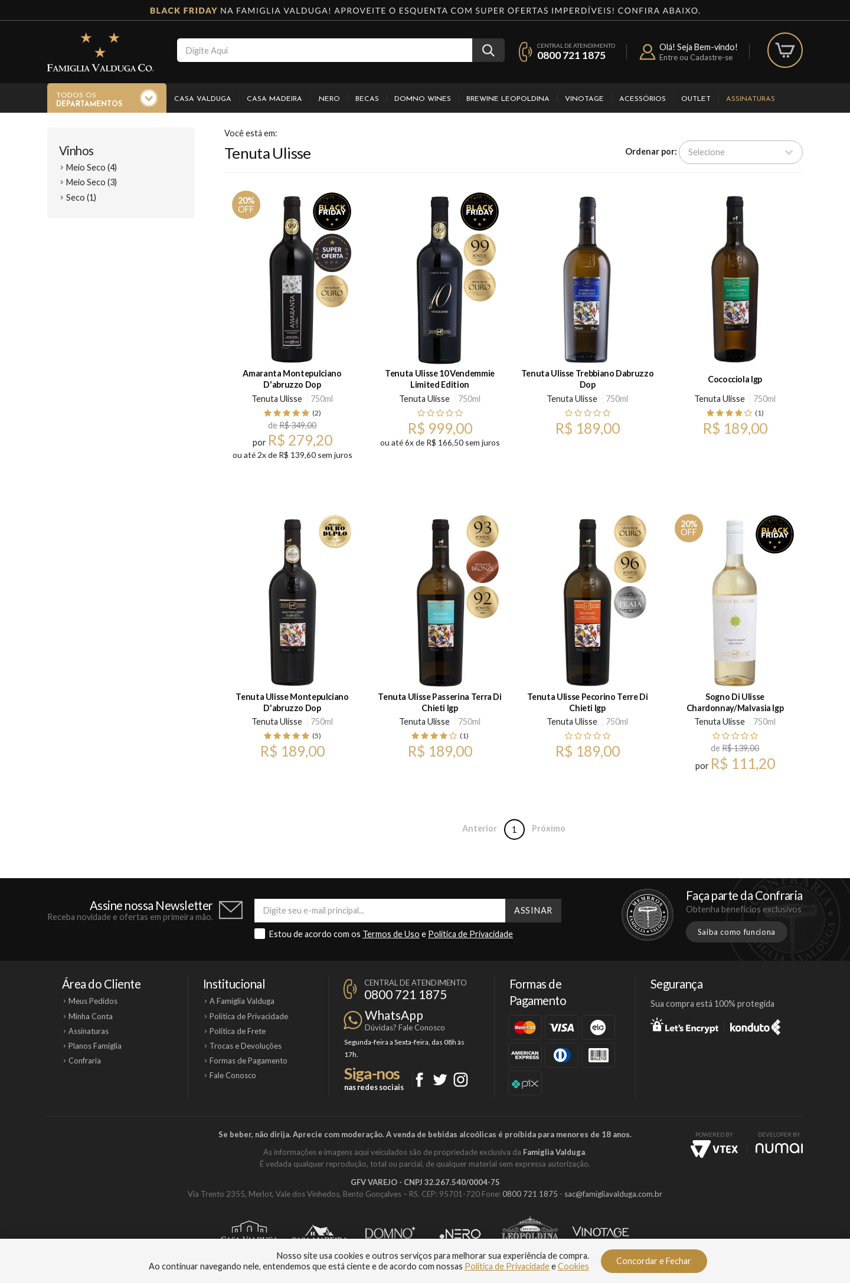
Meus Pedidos (92, 1001)
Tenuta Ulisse (276, 399)
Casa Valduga (202, 99)
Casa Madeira (274, 99)
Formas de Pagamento (248, 1060)
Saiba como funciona (737, 932)
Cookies (573, 1266)
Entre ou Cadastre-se (696, 57)
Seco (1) (81, 197)
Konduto (755, 1025)
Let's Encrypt (684, 1025)
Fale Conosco (233, 1075)
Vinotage (584, 99)
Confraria (84, 1060)
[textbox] (324, 50)
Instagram (460, 1079)
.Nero (329, 99)
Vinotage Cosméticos (600, 1234)
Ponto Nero (460, 1234)
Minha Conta (90, 1016)
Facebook (419, 1079)
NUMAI (779, 1148)
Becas (367, 99)
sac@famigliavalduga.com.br (613, 1194)
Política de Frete (238, 1031)
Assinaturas (750, 99)
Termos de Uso (391, 934)
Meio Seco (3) (91, 182)
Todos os (89, 100)
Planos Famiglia (95, 1045)
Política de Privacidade (470, 934)
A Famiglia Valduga (242, 1001)
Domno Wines (422, 99)
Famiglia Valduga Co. (100, 51)
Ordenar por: (651, 151)
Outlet (696, 99)
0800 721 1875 (571, 55)
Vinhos (76, 150)
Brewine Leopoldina (508, 99)
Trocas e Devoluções (246, 1045)
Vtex (714, 1149)
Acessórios (642, 99)
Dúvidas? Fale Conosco (405, 1027)
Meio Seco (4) (91, 167)
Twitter (440, 1079)
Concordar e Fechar (653, 1261)
